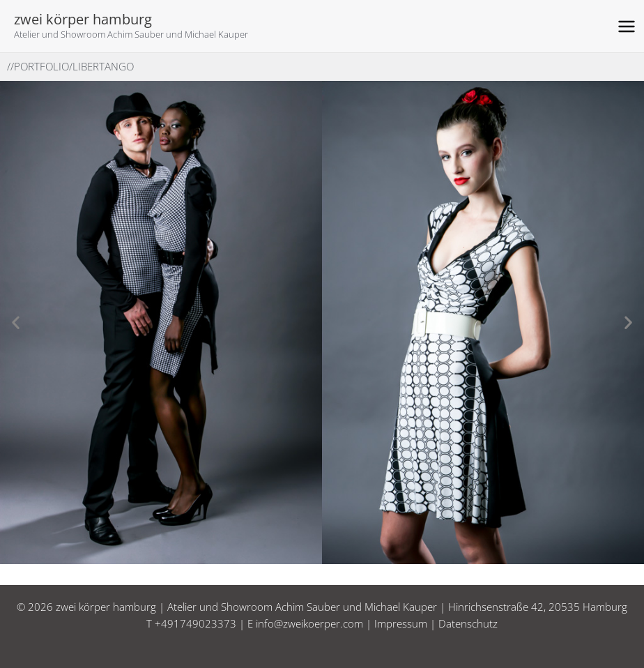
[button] (15, 322)
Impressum (400, 623)
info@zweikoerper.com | (315, 623)
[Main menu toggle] (627, 26)
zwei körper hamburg (83, 19)
